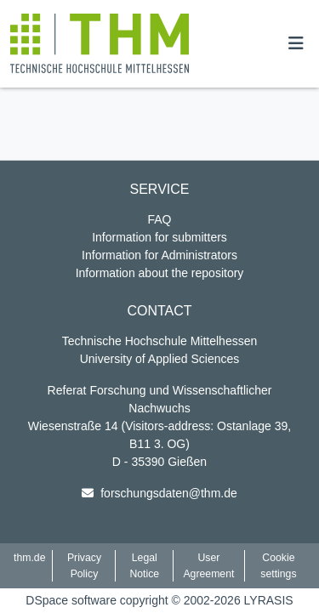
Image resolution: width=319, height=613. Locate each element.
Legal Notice (144, 565)
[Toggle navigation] (296, 43)
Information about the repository (160, 273)
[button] (99, 43)
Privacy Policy (84, 565)
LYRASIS (268, 600)
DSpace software (71, 600)
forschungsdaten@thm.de (168, 493)
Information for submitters (159, 237)
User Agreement (208, 565)
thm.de (29, 558)
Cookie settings (278, 565)
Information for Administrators (159, 255)
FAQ (159, 219)
